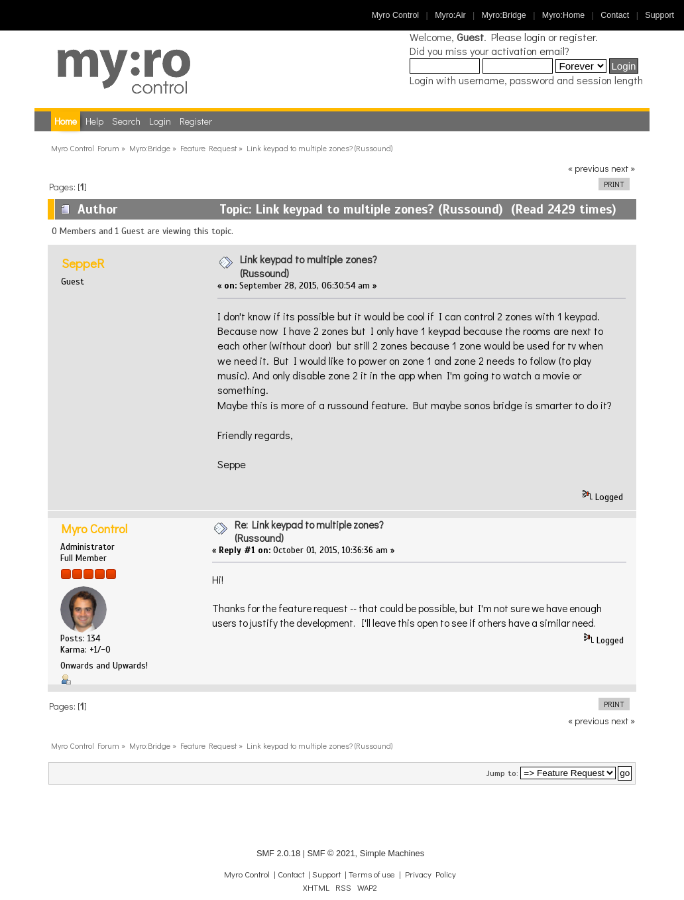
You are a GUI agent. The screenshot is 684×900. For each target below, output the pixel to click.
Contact (614, 15)
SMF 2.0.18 (278, 853)
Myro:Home (563, 15)
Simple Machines (392, 853)
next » (623, 168)
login (534, 37)
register (577, 37)
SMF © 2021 (331, 853)
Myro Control (395, 15)
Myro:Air (450, 15)
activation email (528, 51)
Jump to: (502, 773)
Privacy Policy (430, 874)
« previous (588, 168)
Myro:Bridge (504, 15)
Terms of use (372, 874)
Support (659, 15)
